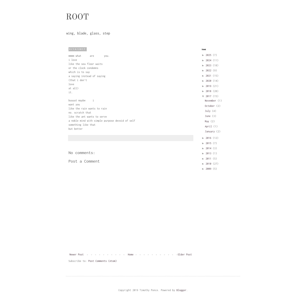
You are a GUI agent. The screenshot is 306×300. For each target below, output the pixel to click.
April (209, 126)
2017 (209, 96)
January (210, 131)
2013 (209, 153)
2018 (209, 91)
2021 (209, 75)
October (210, 106)
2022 (209, 70)
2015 (209, 143)
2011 (209, 158)
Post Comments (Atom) (102, 261)
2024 (209, 60)
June (208, 116)
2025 (209, 55)
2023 (209, 65)
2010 (209, 163)
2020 (209, 80)
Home (131, 254)
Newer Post (77, 254)
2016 (209, 138)
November (211, 100)
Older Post (185, 254)
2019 (209, 86)
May (208, 121)
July (208, 111)
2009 (209, 168)
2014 (209, 148)
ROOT (77, 17)
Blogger (181, 290)
